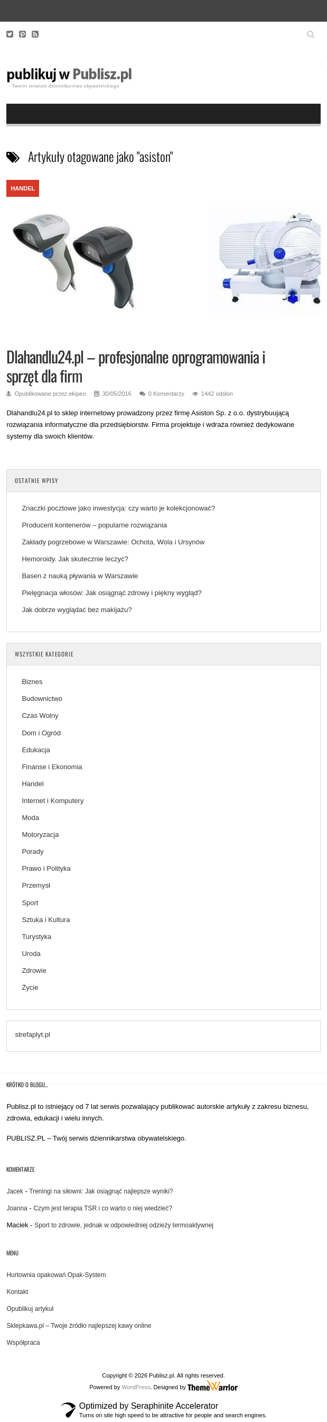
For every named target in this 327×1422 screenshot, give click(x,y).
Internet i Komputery (52, 801)
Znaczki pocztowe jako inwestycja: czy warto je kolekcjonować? (118, 508)
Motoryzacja (40, 834)
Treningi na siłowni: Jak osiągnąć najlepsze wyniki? (101, 1191)
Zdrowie (34, 970)
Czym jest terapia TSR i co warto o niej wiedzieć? (102, 1208)
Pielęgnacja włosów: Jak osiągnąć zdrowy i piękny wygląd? (111, 593)
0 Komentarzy (166, 393)
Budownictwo (42, 699)
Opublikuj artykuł (29, 1308)
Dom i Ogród (41, 733)
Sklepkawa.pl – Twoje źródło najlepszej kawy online (78, 1325)
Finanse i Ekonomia (52, 767)
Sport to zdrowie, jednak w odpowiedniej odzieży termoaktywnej (123, 1225)
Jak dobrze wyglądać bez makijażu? (77, 610)
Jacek (14, 1191)
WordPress (136, 1387)
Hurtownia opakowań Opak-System (56, 1275)
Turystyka (36, 937)
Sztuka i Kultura (46, 920)
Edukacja (36, 750)
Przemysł (36, 885)
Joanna (16, 1208)
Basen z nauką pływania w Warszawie (80, 576)
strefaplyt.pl (32, 1034)
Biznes (32, 682)
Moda (30, 818)
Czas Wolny (40, 715)
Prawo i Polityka (46, 868)
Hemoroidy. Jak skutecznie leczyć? (75, 559)
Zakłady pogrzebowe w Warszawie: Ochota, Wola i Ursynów (113, 542)
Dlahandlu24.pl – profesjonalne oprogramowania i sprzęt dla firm (135, 365)
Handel (23, 188)
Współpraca (23, 1342)
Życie (30, 987)
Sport (30, 903)
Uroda (31, 954)
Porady (32, 851)
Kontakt (17, 1292)
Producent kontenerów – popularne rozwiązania (95, 525)
